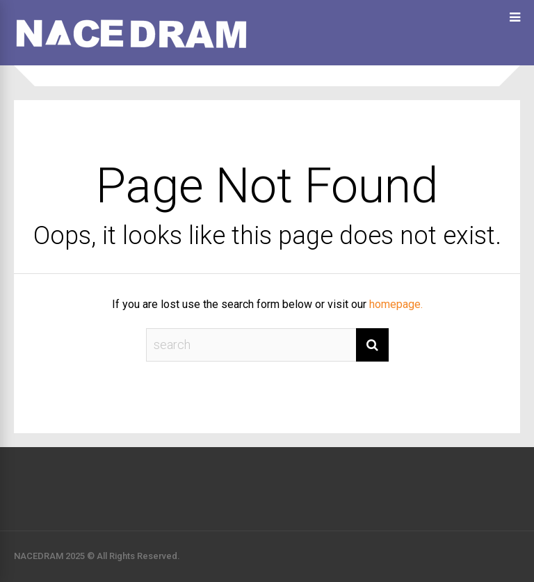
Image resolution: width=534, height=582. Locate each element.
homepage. (396, 304)
